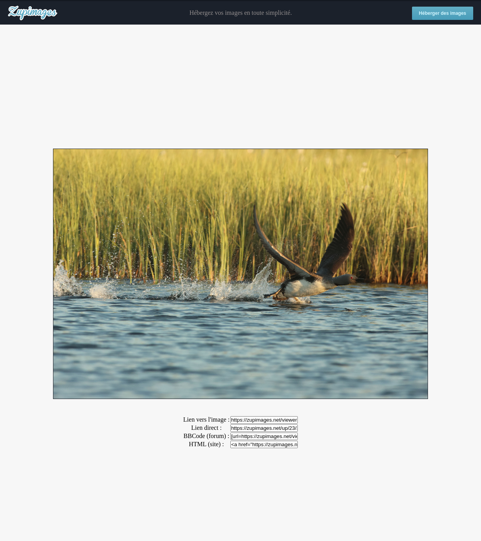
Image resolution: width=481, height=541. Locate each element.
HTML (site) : (206, 444)
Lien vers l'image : (206, 419)
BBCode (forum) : (206, 436)
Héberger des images (442, 13)
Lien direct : (206, 427)
